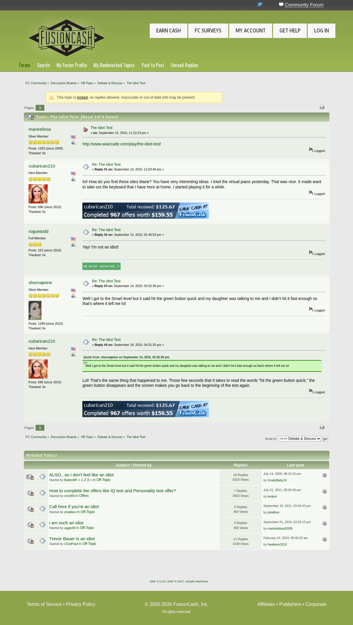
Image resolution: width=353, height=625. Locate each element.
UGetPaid (71, 544)
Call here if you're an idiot (74, 506)
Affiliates (266, 604)
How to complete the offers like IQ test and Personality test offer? (112, 490)
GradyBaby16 (277, 480)
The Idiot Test (102, 128)
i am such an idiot (66, 522)
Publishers (290, 604)
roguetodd (38, 231)
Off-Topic (103, 480)
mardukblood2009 (280, 528)
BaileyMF (70, 480)
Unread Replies (184, 65)
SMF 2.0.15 (157, 581)
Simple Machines (197, 581)
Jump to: (271, 438)
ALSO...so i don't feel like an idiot (81, 474)
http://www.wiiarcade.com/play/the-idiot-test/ (121, 144)
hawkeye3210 (277, 544)
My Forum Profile (71, 65)
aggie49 (70, 528)
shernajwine (40, 282)
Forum (24, 65)
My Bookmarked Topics (114, 65)
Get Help (289, 30)
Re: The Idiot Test (106, 165)
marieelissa (40, 129)
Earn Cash (168, 30)
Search (43, 65)
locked (82, 97)
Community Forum (304, 4)
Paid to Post (153, 65)
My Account (251, 30)
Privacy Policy (80, 604)
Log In (321, 30)
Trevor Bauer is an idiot (71, 538)
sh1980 (69, 496)
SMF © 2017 (175, 581)
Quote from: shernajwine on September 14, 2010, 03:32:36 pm (126, 357)
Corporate (316, 604)
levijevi (272, 496)
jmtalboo (70, 512)
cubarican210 (42, 165)
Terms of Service (44, 604)
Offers (84, 496)
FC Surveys (208, 30)
